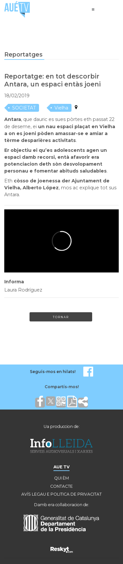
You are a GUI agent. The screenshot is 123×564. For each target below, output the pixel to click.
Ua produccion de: (62, 426)
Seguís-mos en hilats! (52, 371)
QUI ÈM (61, 478)
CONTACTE (61, 486)
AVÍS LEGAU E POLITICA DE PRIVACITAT (61, 494)
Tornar (61, 317)
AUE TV (61, 466)
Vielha (61, 108)
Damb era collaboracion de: (61, 504)
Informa (14, 282)
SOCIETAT (24, 108)
